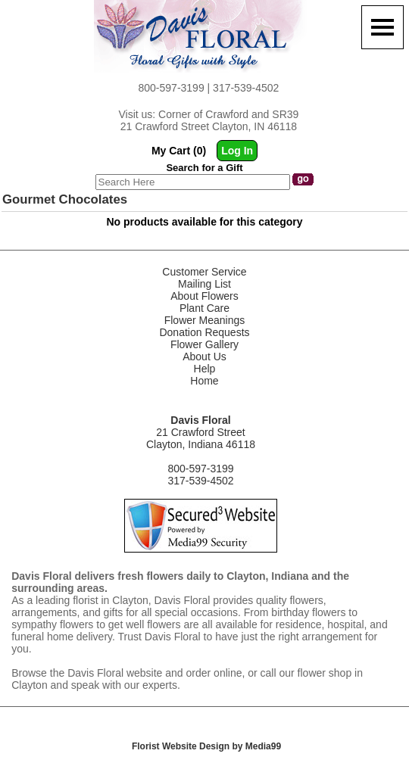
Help (205, 369)
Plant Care (204, 308)
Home (204, 381)
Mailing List (204, 284)
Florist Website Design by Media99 (206, 746)
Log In (237, 151)
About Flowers (204, 296)
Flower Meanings (204, 320)
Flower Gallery (204, 344)
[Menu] (382, 27)
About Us (204, 356)
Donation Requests (204, 332)
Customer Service (204, 272)
